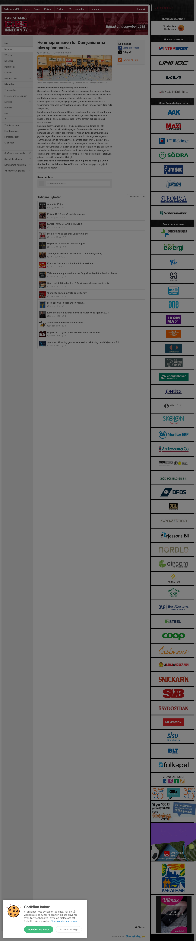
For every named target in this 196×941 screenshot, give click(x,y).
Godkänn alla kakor (38, 929)
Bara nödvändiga (69, 929)
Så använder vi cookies (63, 921)
